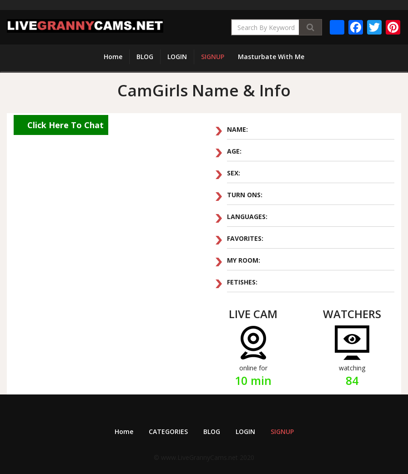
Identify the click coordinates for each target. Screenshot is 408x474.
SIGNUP (212, 56)
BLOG (144, 56)
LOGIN (177, 56)
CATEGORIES (168, 431)
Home (113, 56)
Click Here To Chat (65, 125)
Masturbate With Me (271, 56)
